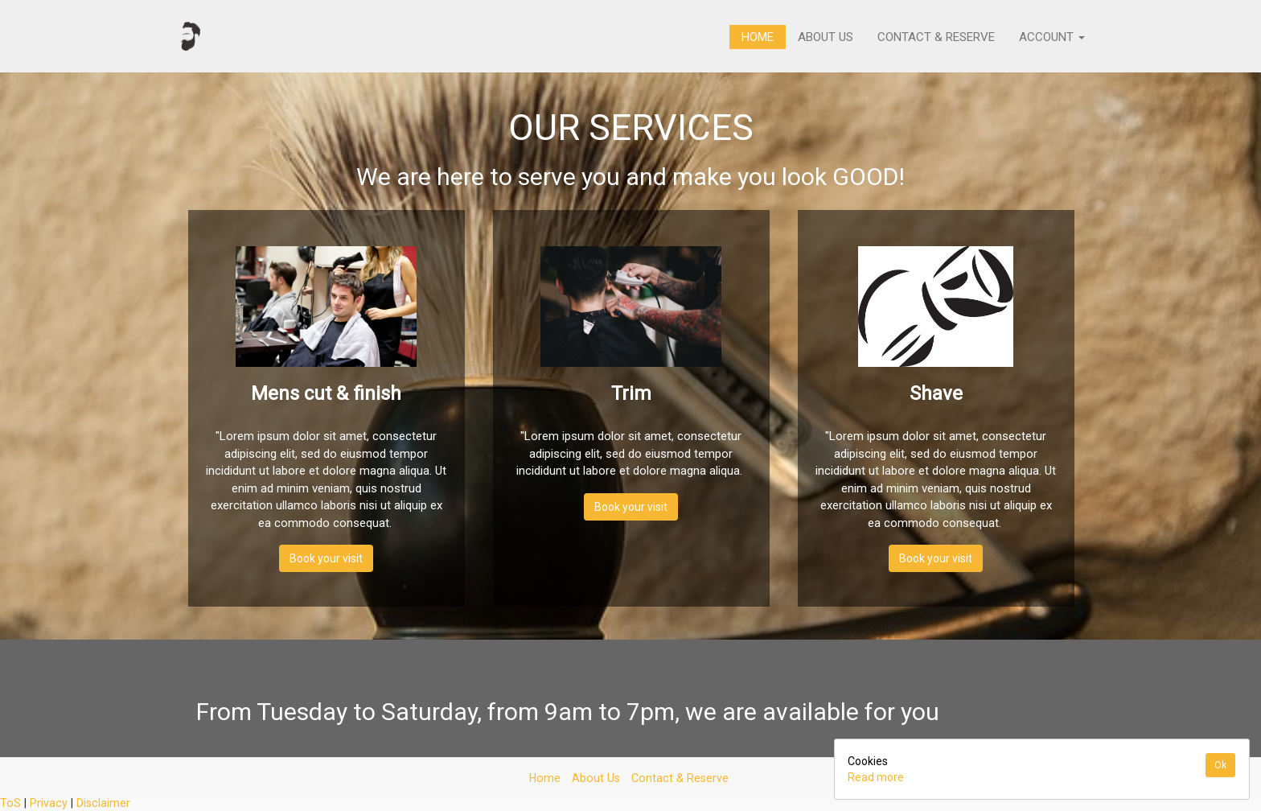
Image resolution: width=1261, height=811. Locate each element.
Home (757, 37)
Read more (876, 777)
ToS (10, 803)
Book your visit (326, 558)
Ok (1220, 765)
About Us (825, 37)
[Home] (190, 36)
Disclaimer (103, 803)
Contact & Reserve (936, 37)
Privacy (49, 803)
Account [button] (1052, 37)
